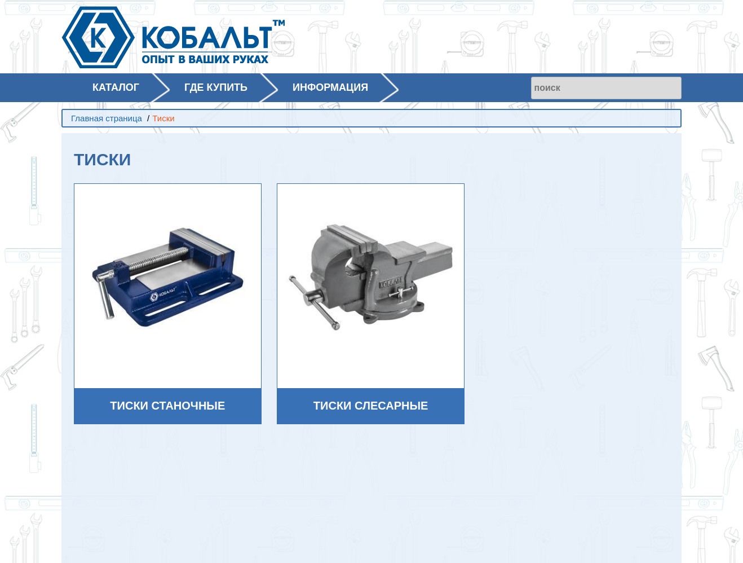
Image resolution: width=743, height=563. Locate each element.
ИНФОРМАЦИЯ (330, 87)
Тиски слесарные (370, 405)
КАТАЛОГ (115, 87)
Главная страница (106, 118)
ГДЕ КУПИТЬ (215, 87)
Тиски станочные (167, 405)
